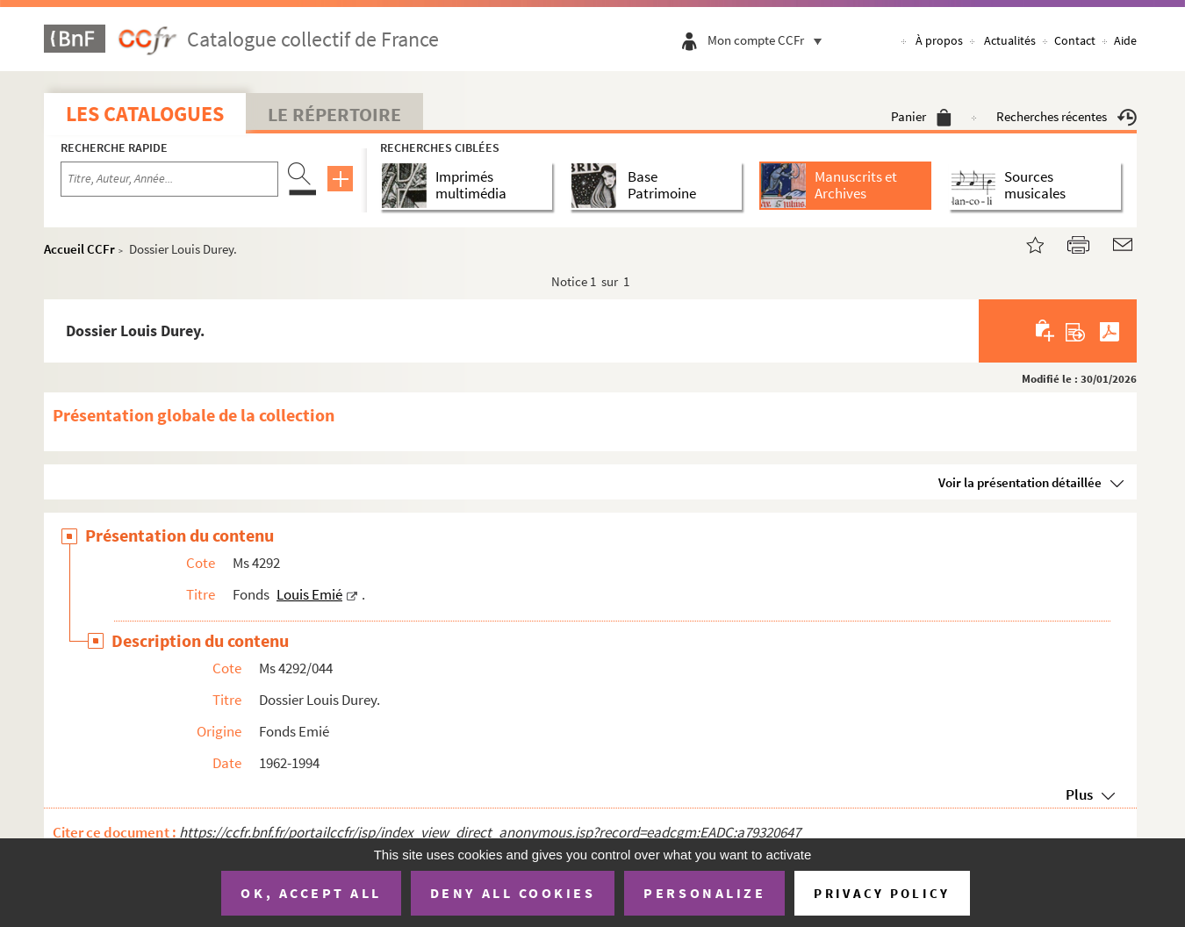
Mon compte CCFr (768, 40)
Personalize (704, 893)
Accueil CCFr (79, 249)
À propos (939, 40)
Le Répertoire (334, 114)
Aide (1125, 40)
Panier (921, 116)
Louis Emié (309, 594)
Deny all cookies (512, 893)
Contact (1074, 40)
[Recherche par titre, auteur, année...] (169, 179)
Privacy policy (882, 893)
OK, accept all (311, 893)
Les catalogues (145, 113)
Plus (1079, 794)
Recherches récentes (1066, 116)
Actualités (1010, 40)
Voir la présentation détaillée (1020, 482)
